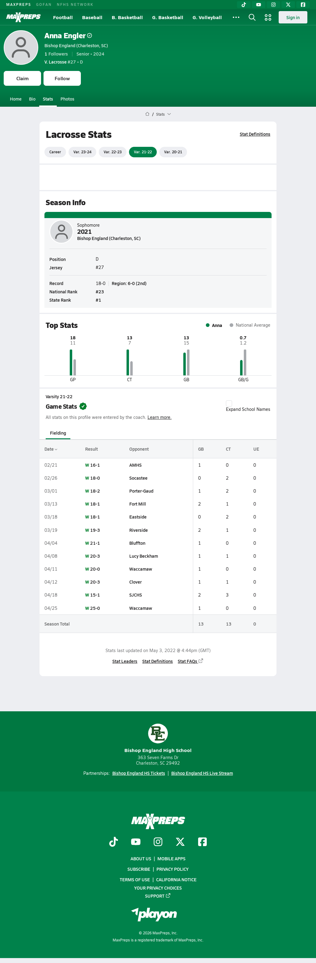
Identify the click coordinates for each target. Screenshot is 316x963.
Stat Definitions (255, 134)
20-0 (95, 569)
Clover (135, 582)
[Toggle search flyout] (252, 17)
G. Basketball (167, 17)
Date (50, 449)
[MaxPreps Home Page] (147, 114)
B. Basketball (127, 17)
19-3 (95, 530)
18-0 (95, 478)
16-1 (95, 465)
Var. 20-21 (173, 151)
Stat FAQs (191, 661)
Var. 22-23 (113, 151)
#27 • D (63, 62)
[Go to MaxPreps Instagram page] (158, 842)
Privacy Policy (172, 869)
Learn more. (160, 417)
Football (63, 17)
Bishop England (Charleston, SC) (76, 45)
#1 (98, 300)
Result (91, 449)
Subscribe (138, 869)
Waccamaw (140, 569)
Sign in (293, 17)
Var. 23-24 (82, 151)
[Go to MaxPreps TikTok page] (113, 842)
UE (256, 449)
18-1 (95, 504)
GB (201, 449)
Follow (62, 78)
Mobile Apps (171, 858)
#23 (100, 291)
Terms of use (135, 879)
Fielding (58, 433)
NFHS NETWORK (75, 4)
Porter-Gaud (141, 491)
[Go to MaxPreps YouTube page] (136, 842)
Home (16, 99)
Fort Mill (137, 504)
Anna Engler (68, 35)
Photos (67, 99)
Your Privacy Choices (158, 888)
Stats (48, 99)
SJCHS (135, 595)
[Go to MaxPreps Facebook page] (202, 842)
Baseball (92, 17)
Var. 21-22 (143, 151)
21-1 (95, 543)
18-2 (95, 491)
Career (55, 151)
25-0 (95, 608)
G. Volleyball (207, 17)
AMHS (135, 465)
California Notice (176, 879)
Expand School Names (248, 406)
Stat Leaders (124, 661)
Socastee (138, 478)
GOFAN (44, 4)
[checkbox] (229, 403)
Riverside (138, 530)
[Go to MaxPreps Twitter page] (180, 842)
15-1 (95, 595)
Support (158, 896)
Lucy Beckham (143, 556)
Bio (32, 99)
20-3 (95, 556)
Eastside (138, 517)
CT (228, 449)
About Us (141, 858)
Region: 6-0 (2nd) (129, 283)
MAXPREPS (18, 4)
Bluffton (137, 543)
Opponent (139, 449)
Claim (22, 78)
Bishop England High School (158, 739)
